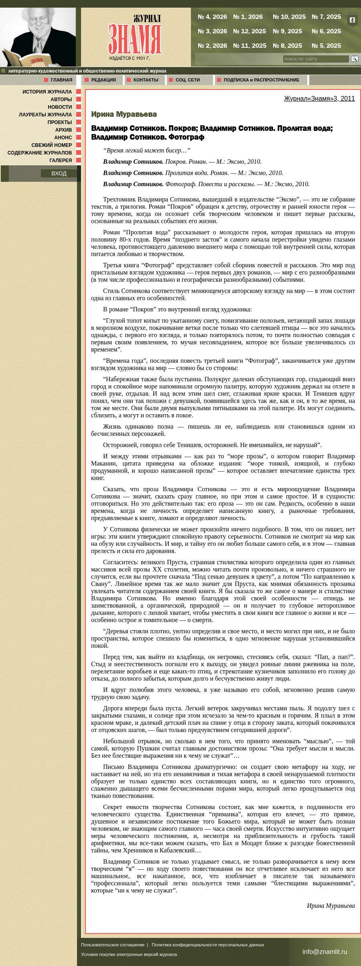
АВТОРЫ (67, 99)
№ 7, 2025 (326, 16)
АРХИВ (69, 130)
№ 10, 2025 (289, 16)
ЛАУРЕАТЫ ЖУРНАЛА (51, 115)
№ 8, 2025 (287, 45)
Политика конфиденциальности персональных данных (208, 944)
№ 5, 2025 (326, 45)
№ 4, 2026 (212, 16)
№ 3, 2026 (212, 31)
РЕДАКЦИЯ (103, 79)
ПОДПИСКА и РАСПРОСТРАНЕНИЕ (261, 79)
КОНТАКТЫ (146, 79)
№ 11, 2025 (249, 45)
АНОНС (68, 137)
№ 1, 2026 (248, 16)
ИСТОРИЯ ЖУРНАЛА (52, 92)
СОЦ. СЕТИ (188, 79)
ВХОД (59, 173)
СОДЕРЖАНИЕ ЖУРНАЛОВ (45, 153)
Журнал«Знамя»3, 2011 (319, 98)
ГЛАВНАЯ (61, 79)
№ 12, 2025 (249, 31)
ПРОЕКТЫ (65, 122)
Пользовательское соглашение (112, 944)
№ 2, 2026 (212, 45)
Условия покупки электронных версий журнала (129, 954)
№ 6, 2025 (326, 31)
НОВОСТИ (65, 107)
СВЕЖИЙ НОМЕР (57, 145)
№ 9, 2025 (287, 31)
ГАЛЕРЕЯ (66, 160)
